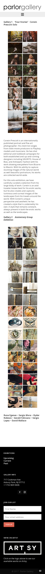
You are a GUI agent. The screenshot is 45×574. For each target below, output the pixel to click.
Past (6, 463)
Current (8, 460)
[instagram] (25, 492)
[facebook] (20, 492)
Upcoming (9, 458)
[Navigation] (22, 14)
